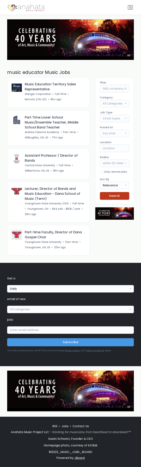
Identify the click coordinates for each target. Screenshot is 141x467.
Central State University (40, 166)
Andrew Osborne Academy (42, 132)
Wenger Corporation (38, 94)
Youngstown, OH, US (37, 248)
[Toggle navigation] (130, 7)
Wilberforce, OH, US (37, 171)
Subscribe (70, 343)
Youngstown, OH (37, 209)
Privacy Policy (72, 351)
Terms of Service (95, 351)
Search (114, 196)
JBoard (79, 458)
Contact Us (81, 426)
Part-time (69, 132)
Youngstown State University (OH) (47, 204)
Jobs (65, 426)
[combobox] (114, 103)
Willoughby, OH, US (36, 138)
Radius (104, 157)
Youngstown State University (43, 243)
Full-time (61, 94)
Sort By (104, 179)
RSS (54, 426)
